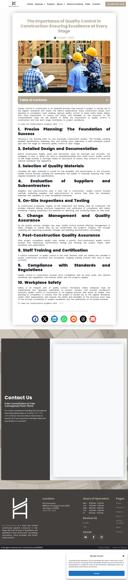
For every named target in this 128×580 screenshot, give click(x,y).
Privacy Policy (104, 547)
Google (86, 523)
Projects (51, 4)
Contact (96, 4)
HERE (61, 124)
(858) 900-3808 (49, 510)
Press (87, 4)
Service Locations (75, 4)
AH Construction (9, 525)
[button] (123, 556)
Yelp (84, 527)
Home (30, 4)
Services (40, 4)
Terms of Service (119, 547)
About (61, 4)
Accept (96, 573)
